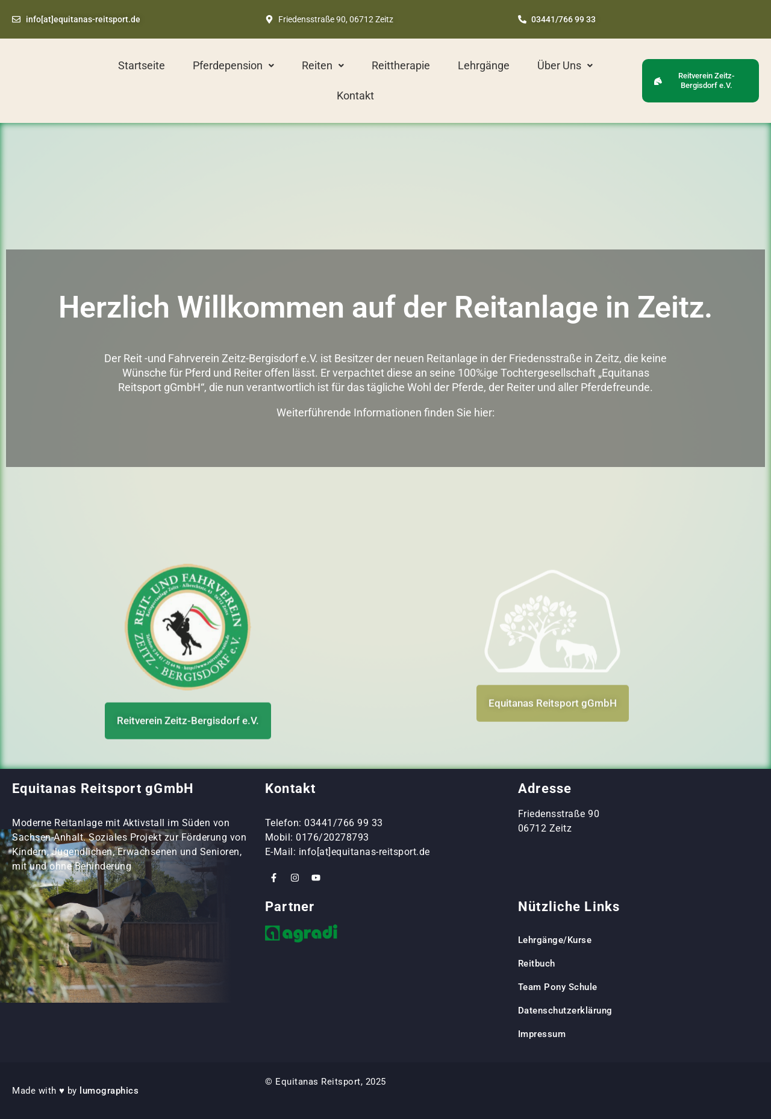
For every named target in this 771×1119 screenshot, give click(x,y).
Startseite (141, 65)
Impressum (542, 1034)
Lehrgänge (484, 65)
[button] (233, 66)
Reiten (323, 65)
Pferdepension (233, 65)
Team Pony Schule (559, 987)
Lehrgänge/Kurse (555, 940)
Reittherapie (401, 65)
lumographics (109, 1090)
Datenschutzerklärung (565, 1010)
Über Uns (565, 65)
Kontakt (355, 95)
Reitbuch (536, 963)
